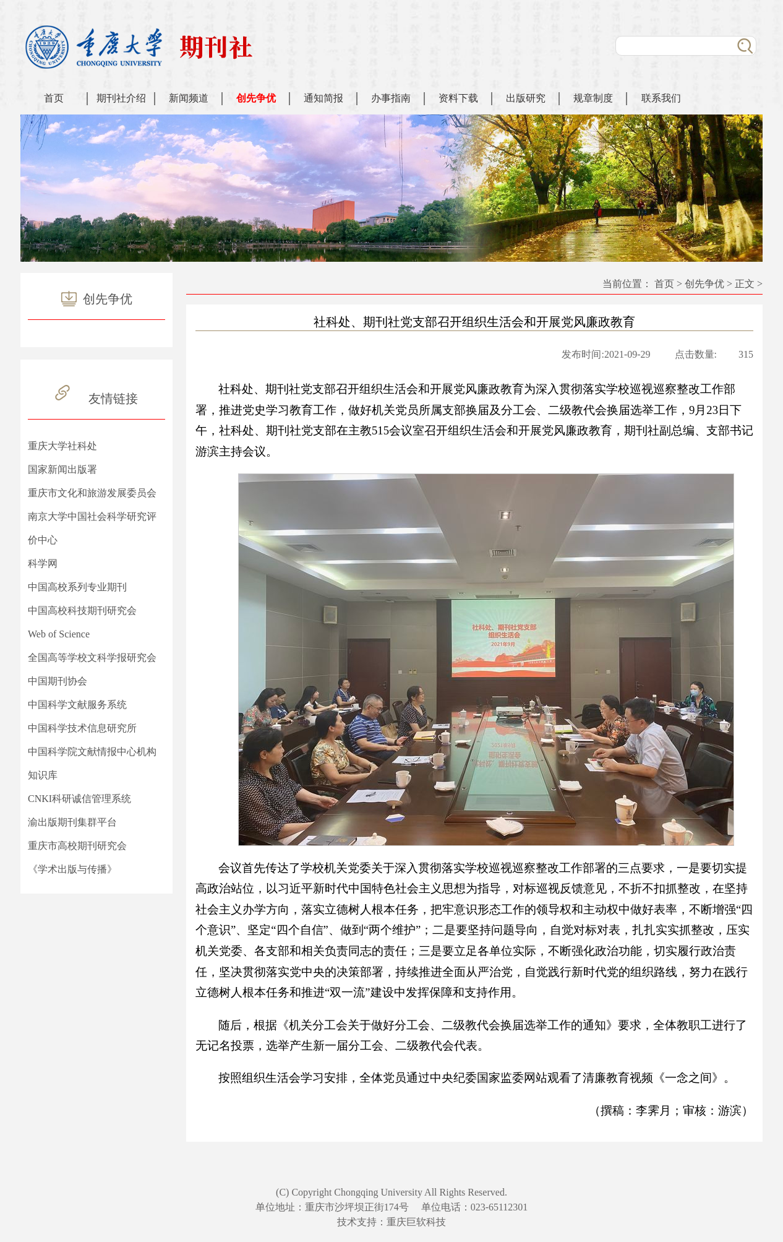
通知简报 (323, 98)
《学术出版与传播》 (72, 869)
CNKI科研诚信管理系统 (79, 798)
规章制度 (593, 98)
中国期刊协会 (57, 681)
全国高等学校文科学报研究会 (92, 657)
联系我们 (661, 98)
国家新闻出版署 (62, 469)
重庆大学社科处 (62, 446)
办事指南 (391, 98)
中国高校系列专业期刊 (77, 587)
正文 (745, 283)
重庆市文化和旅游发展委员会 (92, 493)
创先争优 (256, 98)
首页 (54, 98)
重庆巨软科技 (416, 1222)
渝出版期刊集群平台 (72, 822)
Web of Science (59, 634)
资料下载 (458, 98)
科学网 (43, 563)
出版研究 (526, 98)
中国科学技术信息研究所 (82, 728)
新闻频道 (188, 98)
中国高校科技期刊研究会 (82, 610)
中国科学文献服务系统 (77, 704)
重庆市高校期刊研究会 (77, 845)
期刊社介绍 (121, 98)
